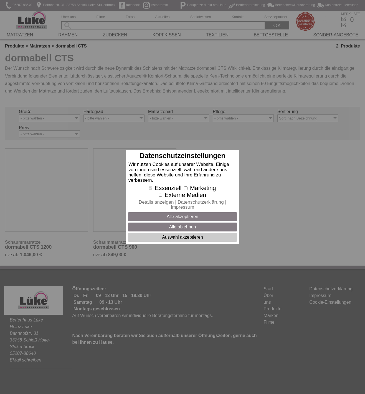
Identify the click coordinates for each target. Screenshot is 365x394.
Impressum (182, 207)
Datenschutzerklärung (201, 202)
